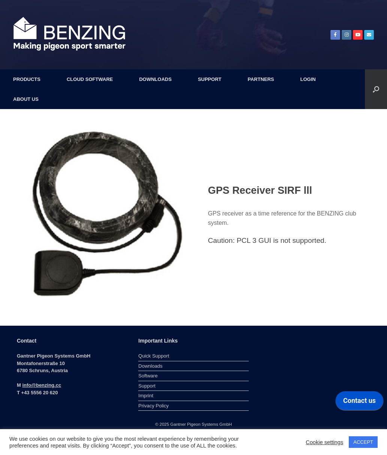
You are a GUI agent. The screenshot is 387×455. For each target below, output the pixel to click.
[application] (359, 403)
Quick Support (153, 356)
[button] (376, 89)
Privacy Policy (153, 406)
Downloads (150, 366)
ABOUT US (26, 99)
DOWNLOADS (155, 79)
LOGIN (308, 79)
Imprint (145, 395)
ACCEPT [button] (363, 442)
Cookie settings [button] (324, 442)
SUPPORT (209, 79)
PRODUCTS (26, 79)
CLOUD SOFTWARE (90, 79)
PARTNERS (261, 79)
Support (146, 386)
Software (147, 376)
